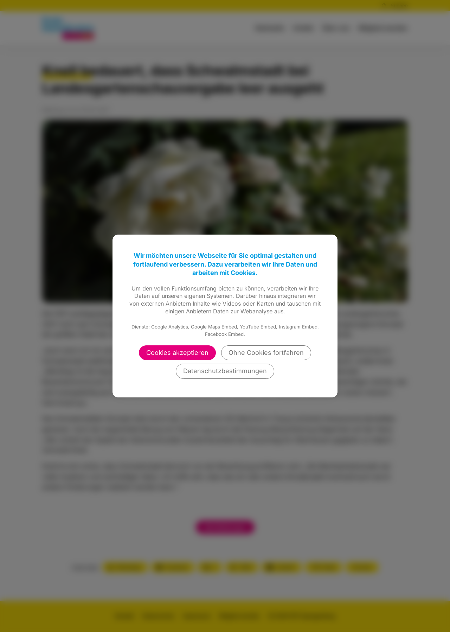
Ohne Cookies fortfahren (266, 352)
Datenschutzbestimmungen (225, 371)
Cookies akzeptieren (177, 352)
